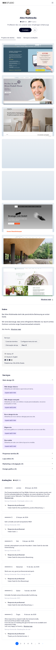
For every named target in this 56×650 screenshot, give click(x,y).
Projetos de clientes (7, 38)
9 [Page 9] (39, 643)
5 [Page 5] (31, 643)
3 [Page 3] (24, 643)
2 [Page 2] (20, 643)
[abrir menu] (52, 2)
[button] (28, 57)
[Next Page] (42, 643)
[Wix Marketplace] (8, 3)
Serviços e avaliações (30, 38)
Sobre (19, 38)
